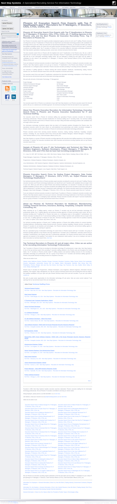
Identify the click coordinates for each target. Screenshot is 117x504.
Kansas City (47, 263)
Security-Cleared (27, 489)
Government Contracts (80, 482)
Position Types (63, 492)
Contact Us (15, 502)
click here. (49, 238)
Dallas (72, 261)
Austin (29, 261)
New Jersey (81, 263)
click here (57, 393)
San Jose (74, 265)
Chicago (49, 261)
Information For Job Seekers (30, 487)
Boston (39, 261)
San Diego (60, 265)
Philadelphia (26, 265)
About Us (12, 7)
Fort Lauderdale (87, 261)
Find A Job (54, 487)
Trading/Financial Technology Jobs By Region (46, 7)
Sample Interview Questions (54, 489)
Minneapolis (68, 263)
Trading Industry (69, 482)
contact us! (26, 275)
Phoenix (33, 265)
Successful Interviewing (39, 489)
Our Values (44, 492)
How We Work (60, 482)
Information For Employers (30, 482)
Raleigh (38, 265)
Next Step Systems (12, 501)
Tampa (28, 267)
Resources (91, 7)
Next (89, 381)
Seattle (80, 265)
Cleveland (61, 261)
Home (4, 7)
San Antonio (52, 265)
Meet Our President (53, 492)
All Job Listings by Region (25, 7)
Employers (82, 7)
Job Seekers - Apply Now (68, 7)
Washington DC (35, 267)
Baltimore (34, 261)
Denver (76, 261)
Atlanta (25, 261)
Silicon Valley (86, 265)
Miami (61, 263)
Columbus (67, 261)
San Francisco (67, 265)
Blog (77, 492)
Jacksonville (39, 263)
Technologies (71, 492)
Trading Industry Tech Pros (84, 487)
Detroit (80, 261)
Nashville (74, 263)
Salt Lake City (44, 265)
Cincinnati (55, 261)
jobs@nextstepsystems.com (52, 396)
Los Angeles (55, 263)
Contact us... (107, 36)
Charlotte (44, 261)
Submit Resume (62, 487)
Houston (25, 263)
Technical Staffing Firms (41, 284)
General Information (44, 482)
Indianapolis (32, 263)
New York (89, 263)
